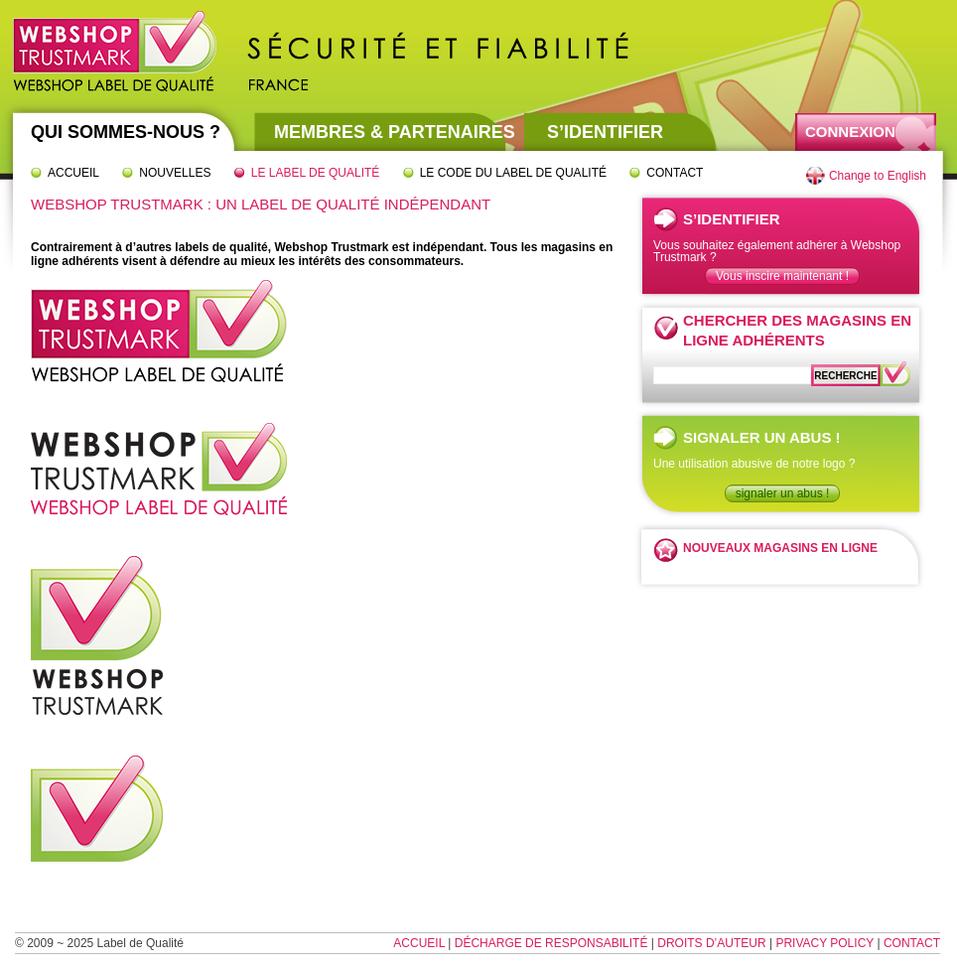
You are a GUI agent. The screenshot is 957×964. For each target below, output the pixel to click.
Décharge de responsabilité (551, 943)
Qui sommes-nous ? (125, 132)
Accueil (73, 173)
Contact (674, 173)
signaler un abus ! (783, 493)
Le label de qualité (315, 173)
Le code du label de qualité (513, 173)
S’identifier (605, 132)
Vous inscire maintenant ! (782, 276)
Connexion (850, 131)
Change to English (877, 176)
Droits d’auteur (711, 943)
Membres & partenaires (394, 132)
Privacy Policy (824, 943)
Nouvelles (174, 173)
